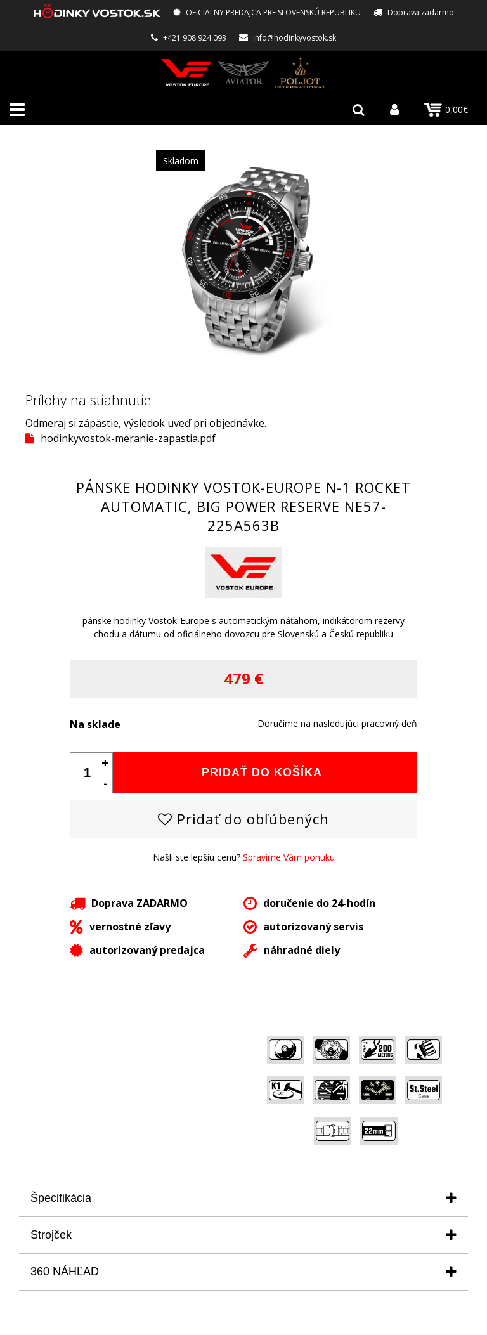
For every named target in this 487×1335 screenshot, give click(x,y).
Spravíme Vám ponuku (289, 857)
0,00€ (446, 110)
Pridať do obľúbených (243, 818)
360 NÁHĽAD (64, 1271)
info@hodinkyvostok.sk (294, 37)
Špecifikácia (60, 1198)
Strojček (51, 1234)
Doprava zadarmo (420, 12)
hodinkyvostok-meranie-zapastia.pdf (128, 438)
